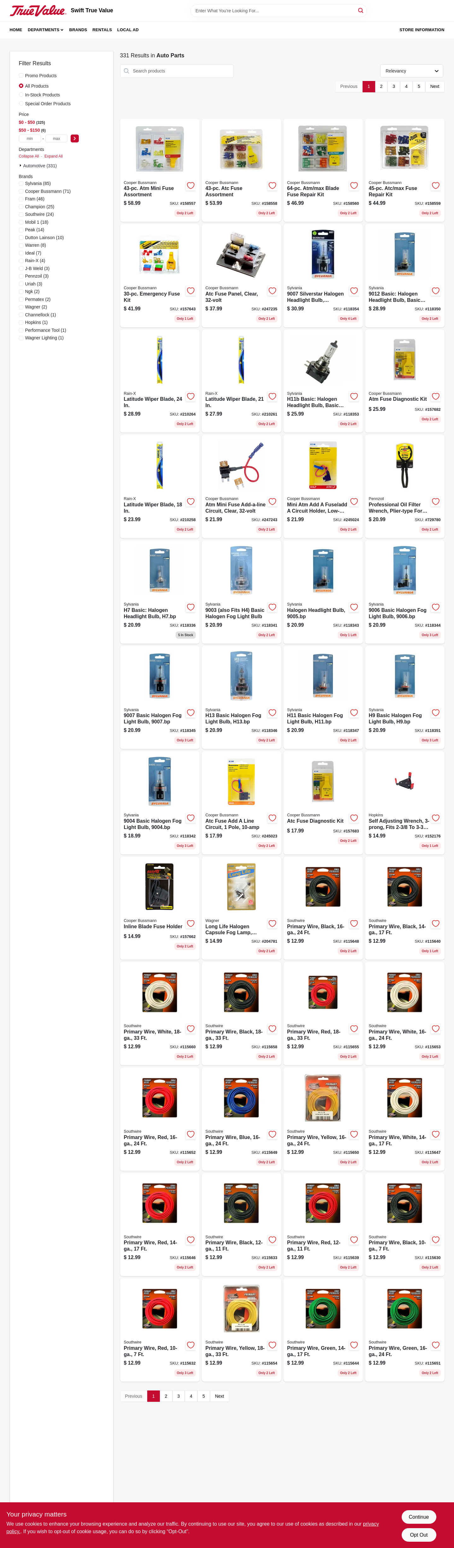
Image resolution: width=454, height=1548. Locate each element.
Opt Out (419, 1535)
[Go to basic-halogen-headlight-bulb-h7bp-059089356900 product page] (160, 592)
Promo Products (41, 75)
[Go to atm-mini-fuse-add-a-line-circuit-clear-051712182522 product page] (241, 486)
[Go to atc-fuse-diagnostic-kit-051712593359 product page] (323, 803)
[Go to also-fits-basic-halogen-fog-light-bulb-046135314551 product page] (241, 592)
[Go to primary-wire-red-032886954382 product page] (323, 1013)
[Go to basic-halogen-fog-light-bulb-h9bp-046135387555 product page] (405, 697)
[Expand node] (21, 165)
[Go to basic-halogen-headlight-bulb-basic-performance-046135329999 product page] (405, 275)
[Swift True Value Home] (38, 10)
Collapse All (29, 156)
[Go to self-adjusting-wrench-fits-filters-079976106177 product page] (405, 803)
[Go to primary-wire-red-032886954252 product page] (160, 1224)
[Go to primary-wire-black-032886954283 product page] (323, 908)
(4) (35, 260)
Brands (78, 29)
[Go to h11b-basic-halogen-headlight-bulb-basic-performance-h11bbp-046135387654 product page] (323, 381)
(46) (34, 198)
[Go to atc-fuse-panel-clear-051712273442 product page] (241, 275)
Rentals (102, 29)
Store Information (421, 29)
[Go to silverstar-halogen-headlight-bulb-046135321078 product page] (323, 275)
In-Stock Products (42, 94)
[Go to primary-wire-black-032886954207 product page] (405, 908)
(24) (39, 214)
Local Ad (128, 29)
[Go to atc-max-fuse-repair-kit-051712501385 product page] (405, 170)
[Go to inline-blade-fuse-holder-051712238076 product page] (160, 908)
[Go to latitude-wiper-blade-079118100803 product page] (160, 381)
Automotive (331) (40, 165)
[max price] (56, 138)
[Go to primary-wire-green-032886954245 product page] (323, 1330)
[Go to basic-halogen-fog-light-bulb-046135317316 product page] (160, 803)
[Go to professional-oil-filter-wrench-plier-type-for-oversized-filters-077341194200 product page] (405, 486)
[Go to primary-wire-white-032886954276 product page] (405, 1119)
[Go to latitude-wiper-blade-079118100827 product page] (241, 381)
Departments (43, 29)
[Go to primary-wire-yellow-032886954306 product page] (323, 1119)
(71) (48, 191)
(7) (33, 253)
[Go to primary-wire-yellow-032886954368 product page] (241, 1330)
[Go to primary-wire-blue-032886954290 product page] (241, 1119)
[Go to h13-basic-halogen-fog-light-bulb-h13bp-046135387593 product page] (241, 697)
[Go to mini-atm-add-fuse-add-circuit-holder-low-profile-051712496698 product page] (323, 486)
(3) (37, 268)
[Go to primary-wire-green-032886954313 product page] (405, 1330)
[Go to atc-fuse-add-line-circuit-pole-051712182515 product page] (241, 803)
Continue (419, 1517)
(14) (34, 229)
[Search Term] (278, 10)
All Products (37, 86)
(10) (44, 237)
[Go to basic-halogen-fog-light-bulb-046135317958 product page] (160, 697)
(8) (35, 245)
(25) (40, 206)
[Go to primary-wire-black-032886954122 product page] (241, 1224)
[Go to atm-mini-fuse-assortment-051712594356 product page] (160, 170)
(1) (40, 314)
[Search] (361, 10)
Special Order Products (48, 103)
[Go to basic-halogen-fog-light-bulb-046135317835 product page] (405, 592)
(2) (32, 291)
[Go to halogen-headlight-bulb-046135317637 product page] (323, 592)
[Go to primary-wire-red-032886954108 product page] (160, 1330)
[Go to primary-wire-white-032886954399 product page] (160, 1013)
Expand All (53, 156)
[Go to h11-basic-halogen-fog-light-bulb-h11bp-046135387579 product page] (323, 697)
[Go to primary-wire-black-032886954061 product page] (405, 1224)
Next (434, 86)
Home (16, 29)
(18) (37, 222)
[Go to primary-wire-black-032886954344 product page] (241, 1013)
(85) (38, 183)
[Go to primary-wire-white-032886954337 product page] (405, 1013)
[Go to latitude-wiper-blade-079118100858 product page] (160, 486)
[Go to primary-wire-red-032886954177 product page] (323, 1224)
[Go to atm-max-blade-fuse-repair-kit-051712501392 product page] (323, 170)
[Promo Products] (21, 75)
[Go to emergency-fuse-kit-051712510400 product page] (160, 275)
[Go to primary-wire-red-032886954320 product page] (160, 1119)
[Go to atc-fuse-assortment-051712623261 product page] (241, 170)
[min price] (30, 138)
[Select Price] (75, 138)
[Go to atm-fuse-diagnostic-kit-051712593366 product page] (405, 381)
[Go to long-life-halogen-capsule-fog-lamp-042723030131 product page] (241, 908)
